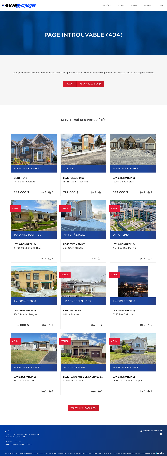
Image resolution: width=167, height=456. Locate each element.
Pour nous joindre (90, 84)
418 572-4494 (15, 442)
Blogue (121, 5)
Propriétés (106, 5)
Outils (134, 5)
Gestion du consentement (141, 453)
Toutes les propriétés (83, 408)
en (161, 5)
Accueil (70, 84)
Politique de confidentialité (99, 453)
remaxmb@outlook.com (22, 444)
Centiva (160, 453)
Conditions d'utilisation (120, 453)
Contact (148, 5)
